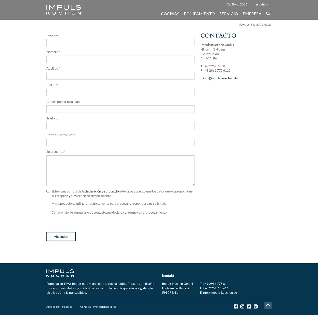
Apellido (53, 68)
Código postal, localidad (63, 101)
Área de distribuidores (59, 306)
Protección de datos (104, 306)
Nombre (53, 52)
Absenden (61, 236)
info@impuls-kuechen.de (220, 78)
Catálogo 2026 (237, 4)
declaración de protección (103, 191)
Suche (268, 13)
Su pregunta (55, 151)
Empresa (52, 35)
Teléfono (52, 118)
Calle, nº (52, 85)
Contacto (85, 306)
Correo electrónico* (60, 135)
